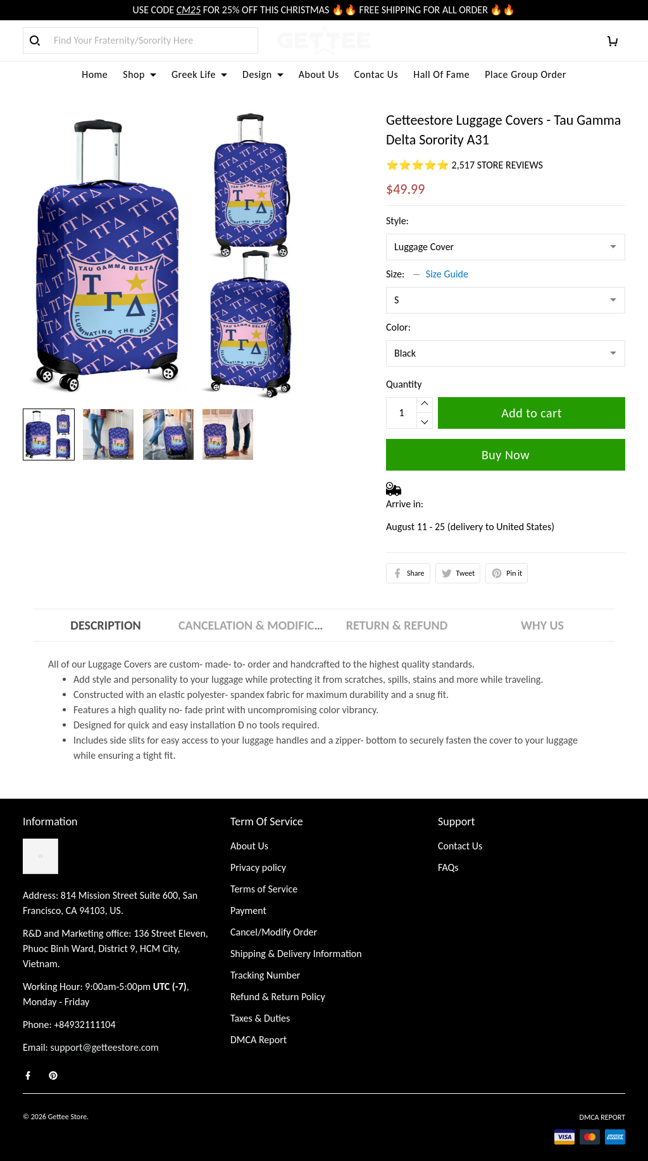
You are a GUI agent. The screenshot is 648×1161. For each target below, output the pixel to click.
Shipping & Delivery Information (296, 954)
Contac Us (376, 74)
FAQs (448, 867)
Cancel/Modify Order (273, 932)
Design (263, 74)
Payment (248, 910)
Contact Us (460, 846)
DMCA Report (258, 1040)
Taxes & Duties (260, 1018)
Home (95, 74)
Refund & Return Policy (277, 997)
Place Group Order (525, 74)
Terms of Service (263, 889)
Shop (139, 74)
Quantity (404, 384)
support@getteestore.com (105, 1047)
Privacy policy (258, 867)
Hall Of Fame (441, 74)
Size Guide (447, 274)
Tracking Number (265, 975)
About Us (319, 74)
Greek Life (199, 74)
